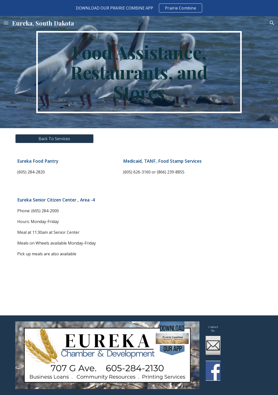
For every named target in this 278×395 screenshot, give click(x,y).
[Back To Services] (54, 138)
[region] (139, 8)
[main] (138, 72)
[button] (6, 23)
